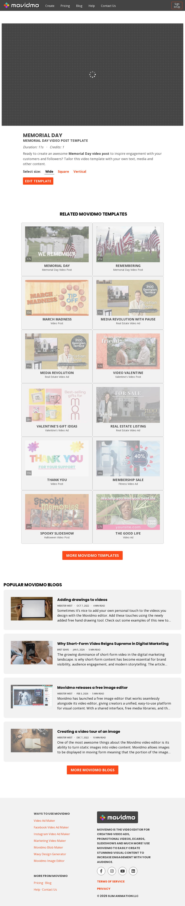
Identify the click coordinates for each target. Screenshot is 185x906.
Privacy (103, 889)
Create (49, 6)
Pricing (65, 6)
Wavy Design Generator (50, 854)
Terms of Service (111, 881)
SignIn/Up (177, 5)
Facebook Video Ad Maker (51, 827)
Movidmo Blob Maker (48, 847)
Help (92, 6)
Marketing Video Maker (50, 841)
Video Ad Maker (44, 821)
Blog (79, 6)
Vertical (80, 171)
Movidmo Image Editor (49, 861)
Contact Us (108, 6)
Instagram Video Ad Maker (52, 834)
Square (63, 171)
